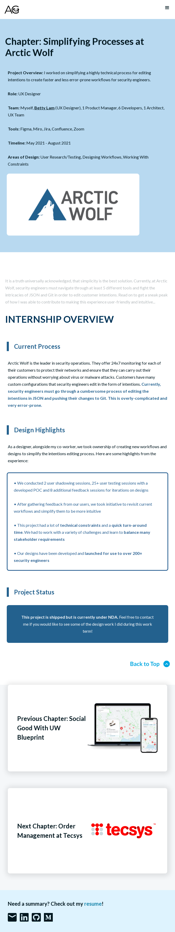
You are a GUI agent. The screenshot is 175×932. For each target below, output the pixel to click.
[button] (167, 8)
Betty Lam (44, 107)
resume (93, 904)
